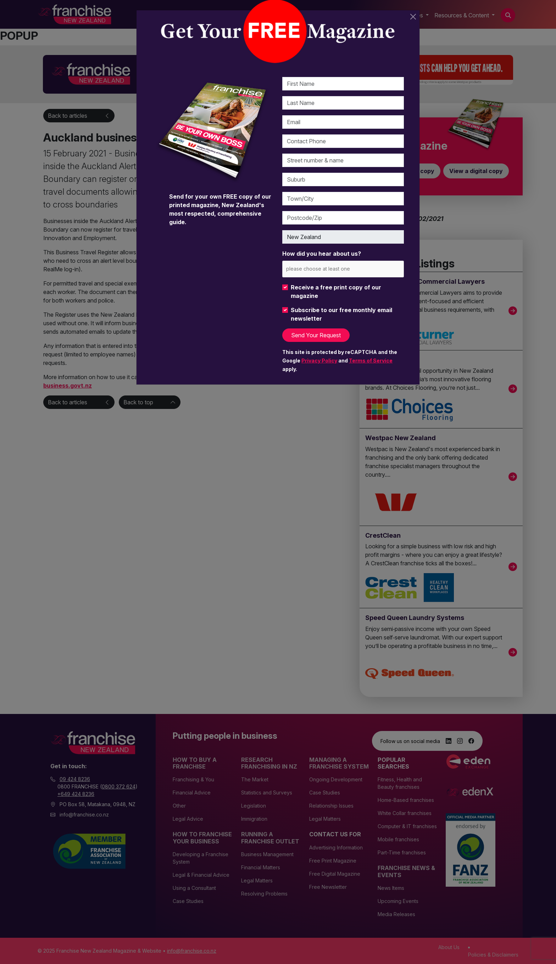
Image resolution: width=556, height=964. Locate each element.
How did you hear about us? (321, 253)
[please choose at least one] (328, 269)
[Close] (413, 16)
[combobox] (343, 269)
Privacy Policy (319, 361)
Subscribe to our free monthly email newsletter (341, 314)
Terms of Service (371, 361)
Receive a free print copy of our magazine (336, 291)
